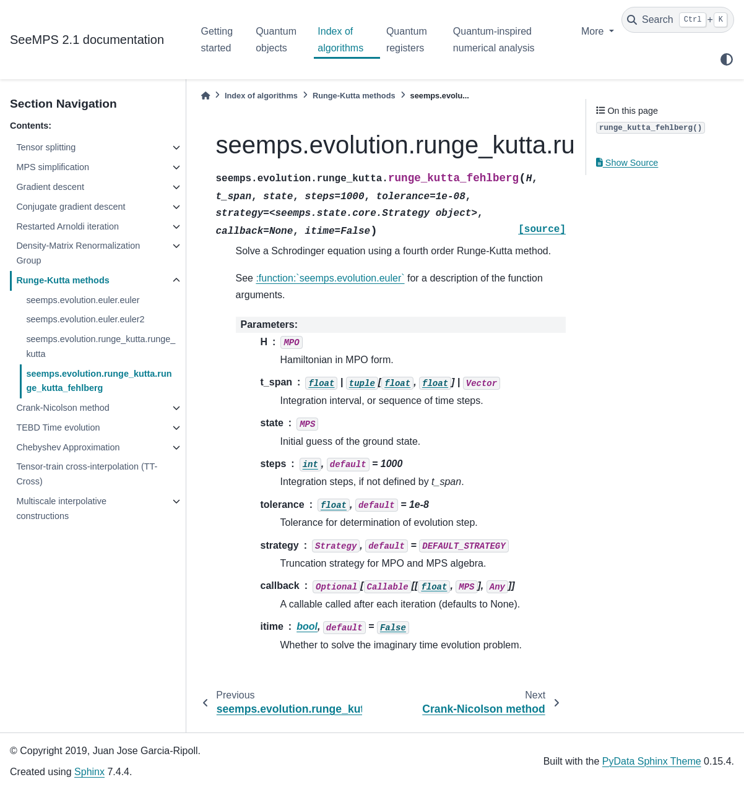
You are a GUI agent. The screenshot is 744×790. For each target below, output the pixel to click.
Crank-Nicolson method (62, 408)
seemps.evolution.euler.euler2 (85, 319)
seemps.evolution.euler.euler (82, 300)
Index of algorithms (340, 39)
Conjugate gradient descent (70, 207)
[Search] (677, 20)
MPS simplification (52, 167)
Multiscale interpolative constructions (61, 508)
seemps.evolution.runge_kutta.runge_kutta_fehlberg (98, 381)
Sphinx (89, 771)
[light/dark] (726, 59)
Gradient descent (50, 187)
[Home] (205, 95)
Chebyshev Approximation (67, 447)
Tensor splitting (46, 147)
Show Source (627, 163)
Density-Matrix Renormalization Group (78, 253)
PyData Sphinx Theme (651, 761)
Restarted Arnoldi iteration (67, 226)
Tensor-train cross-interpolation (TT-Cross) (86, 474)
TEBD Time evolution (58, 427)
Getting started (217, 39)
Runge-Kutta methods (62, 280)
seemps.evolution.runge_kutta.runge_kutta (100, 346)
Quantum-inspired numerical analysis (494, 39)
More (594, 31)
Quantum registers (406, 39)
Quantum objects (276, 39)
